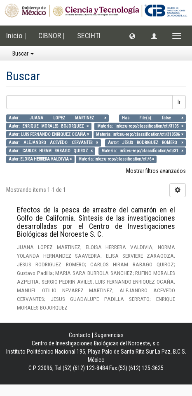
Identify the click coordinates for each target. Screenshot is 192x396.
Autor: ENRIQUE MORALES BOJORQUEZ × (49, 126)
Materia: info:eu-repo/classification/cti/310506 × (139, 134)
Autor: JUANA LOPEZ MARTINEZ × (57, 118)
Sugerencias (109, 335)
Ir (179, 102)
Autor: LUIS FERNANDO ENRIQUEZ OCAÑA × (49, 134)
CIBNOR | (51, 35)
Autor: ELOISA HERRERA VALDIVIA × (40, 159)
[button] (132, 36)
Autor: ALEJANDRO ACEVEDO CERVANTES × (53, 142)
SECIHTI (89, 35)
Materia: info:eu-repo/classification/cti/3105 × (140, 126)
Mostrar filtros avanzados (156, 171)
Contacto (80, 335)
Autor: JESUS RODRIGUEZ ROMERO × (145, 142)
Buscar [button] (23, 53)
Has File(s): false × (152, 118)
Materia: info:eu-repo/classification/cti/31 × (142, 151)
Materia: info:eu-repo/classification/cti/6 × (116, 159)
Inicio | (16, 35)
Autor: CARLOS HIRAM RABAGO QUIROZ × (51, 151)
